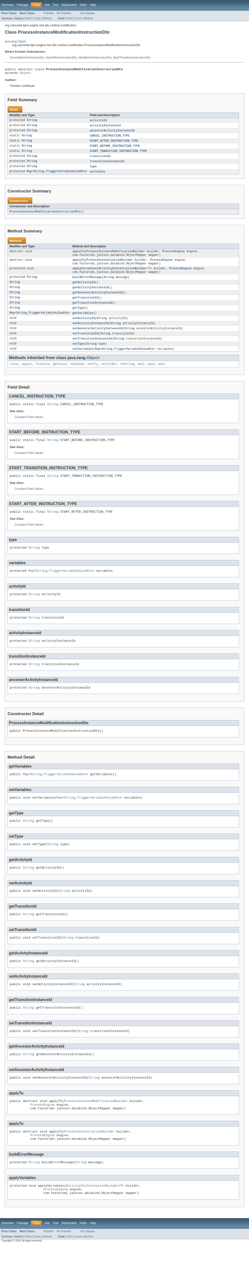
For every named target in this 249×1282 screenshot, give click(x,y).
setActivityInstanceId (90, 332)
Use (47, 5)
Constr (37, 18)
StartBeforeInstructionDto (95, 57)
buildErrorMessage (87, 284)
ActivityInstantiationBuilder (122, 275)
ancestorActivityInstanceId (112, 133)
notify (93, 375)
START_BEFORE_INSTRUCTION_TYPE (115, 149)
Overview (7, 5)
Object (25, 74)
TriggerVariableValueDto (65, 176)
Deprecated (69, 5)
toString (127, 375)
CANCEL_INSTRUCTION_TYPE (109, 138)
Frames (48, 13)
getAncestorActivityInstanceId (97, 300)
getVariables (82, 321)
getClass (60, 375)
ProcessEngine (173, 256)
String (32, 122)
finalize (43, 375)
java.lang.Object (15, 41)
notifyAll (109, 375)
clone (14, 375)
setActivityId (83, 327)
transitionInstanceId (107, 165)
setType (78, 354)
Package (22, 5)
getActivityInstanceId (90, 295)
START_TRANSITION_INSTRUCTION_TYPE (118, 154)
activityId (98, 122)
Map (29, 176)
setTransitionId (85, 343)
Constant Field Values (29, 428)
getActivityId (83, 289)
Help (93, 5)
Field (28, 18)
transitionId (100, 159)
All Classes (87, 13)
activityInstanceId (105, 127)
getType (78, 316)
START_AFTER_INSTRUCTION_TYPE (114, 143)
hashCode (77, 375)
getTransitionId (85, 305)
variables (97, 176)
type (93, 170)
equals (27, 375)
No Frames (64, 13)
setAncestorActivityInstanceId (97, 338)
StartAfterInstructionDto (61, 57)
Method (47, 18)
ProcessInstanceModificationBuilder (115, 256)
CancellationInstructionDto (27, 57)
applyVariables (84, 275)
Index (83, 5)
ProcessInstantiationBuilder (109, 265)
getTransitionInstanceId (92, 311)
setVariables (82, 359)
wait (141, 375)
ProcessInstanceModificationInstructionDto (44, 216)
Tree (56, 5)
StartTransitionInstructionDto (132, 57)
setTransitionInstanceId (92, 348)
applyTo (78, 256)
